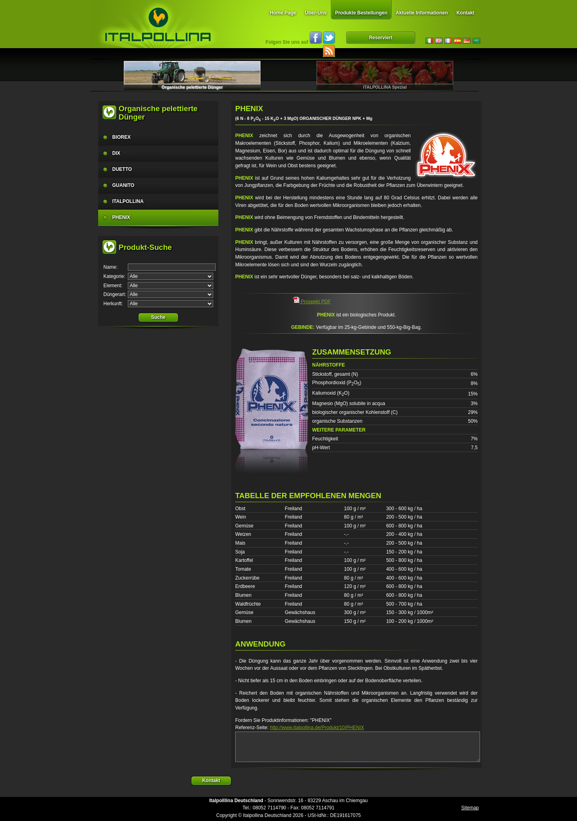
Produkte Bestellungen (361, 13)
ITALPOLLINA (127, 201)
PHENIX (121, 217)
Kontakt (465, 13)
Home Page (283, 13)
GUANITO (123, 185)
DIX (116, 153)
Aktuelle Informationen (421, 13)
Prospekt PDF (312, 301)
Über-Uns (316, 13)
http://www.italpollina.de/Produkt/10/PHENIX (317, 727)
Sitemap (470, 808)
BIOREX (121, 137)
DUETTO (122, 169)
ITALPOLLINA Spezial (385, 87)
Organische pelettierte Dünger (192, 87)
